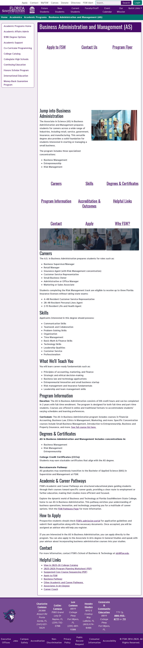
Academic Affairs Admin (16, 31)
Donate (64, 2)
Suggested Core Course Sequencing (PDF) (65, 572)
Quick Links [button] (134, 8)
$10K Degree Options (15, 37)
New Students (59, 10)
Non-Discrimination (54, 641)
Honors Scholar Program (16, 70)
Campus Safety (24, 641)
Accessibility (109, 640)
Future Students (44, 10)
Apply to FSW (50, 575)
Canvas (54, 2)
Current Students (75, 10)
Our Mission (121, 10)
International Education (16, 75)
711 (124, 619)
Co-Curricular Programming (18, 48)
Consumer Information (94, 641)
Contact (34, 2)
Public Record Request (79, 641)
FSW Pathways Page (68, 508)
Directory (75, 2)
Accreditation (38, 640)
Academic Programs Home (17, 26)
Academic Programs (35, 17)
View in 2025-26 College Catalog (61, 565)
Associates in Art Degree (57, 585)
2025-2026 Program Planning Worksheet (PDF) (68, 568)
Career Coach (51, 589)
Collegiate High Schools (16, 59)
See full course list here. (83, 427)
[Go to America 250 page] (32, 9)
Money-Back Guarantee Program (16, 83)
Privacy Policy (67, 641)
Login (137, 2)
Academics (16, 17)
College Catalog (12, 53)
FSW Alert (88, 2)
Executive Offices (6, 641)
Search (126, 2)
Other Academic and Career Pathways (64, 582)
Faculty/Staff (92, 8)
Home (4, 17)
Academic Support (13, 42)
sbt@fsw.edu (122, 553)
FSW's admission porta (88, 520)
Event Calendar (107, 10)
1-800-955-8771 (119, 616)
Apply (24, 2)
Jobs (15, 640)
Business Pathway (53, 578)
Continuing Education (15, 64)
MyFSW (44, 2)
